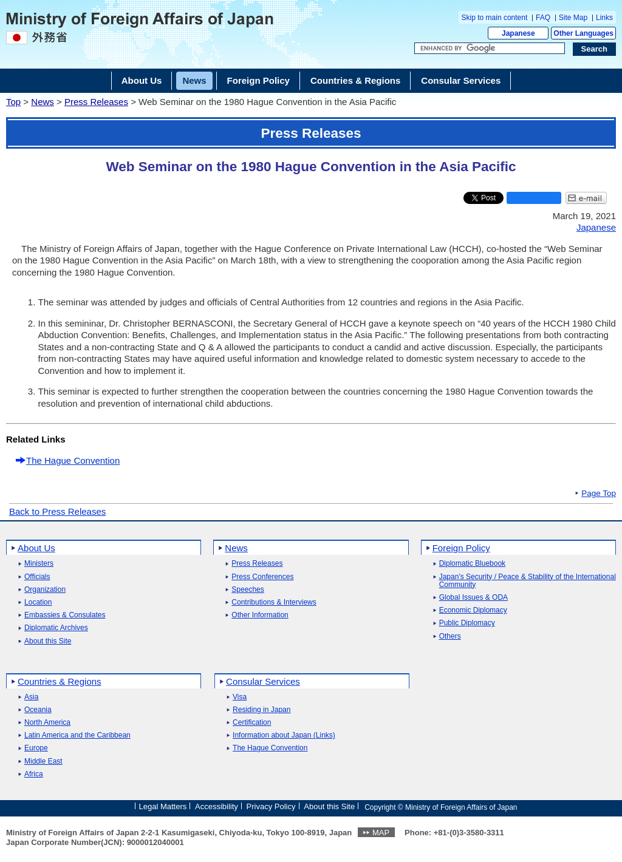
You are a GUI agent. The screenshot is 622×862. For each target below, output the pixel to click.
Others (450, 636)
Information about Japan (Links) (284, 735)
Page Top (598, 493)
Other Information (259, 615)
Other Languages (583, 33)
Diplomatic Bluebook (472, 564)
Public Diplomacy (467, 623)
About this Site (47, 641)
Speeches (247, 590)
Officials (37, 577)
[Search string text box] (489, 48)
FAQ (543, 17)
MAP (380, 832)
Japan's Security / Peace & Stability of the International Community (527, 581)
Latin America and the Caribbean (77, 735)
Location (38, 602)
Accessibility (216, 806)
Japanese (518, 33)
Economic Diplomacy (473, 610)
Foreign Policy (461, 548)
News (42, 102)
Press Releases (96, 102)
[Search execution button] (595, 49)
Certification (252, 723)
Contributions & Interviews (273, 602)
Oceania (38, 710)
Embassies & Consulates (64, 615)
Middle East (43, 761)
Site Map (573, 17)
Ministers (38, 564)
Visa (240, 697)
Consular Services (263, 681)
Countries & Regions (59, 681)
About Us (36, 548)
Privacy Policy (271, 806)
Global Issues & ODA (473, 598)
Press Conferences (262, 577)
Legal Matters (162, 806)
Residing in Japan (261, 710)
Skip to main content (495, 17)
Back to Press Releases (57, 511)
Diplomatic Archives (56, 628)
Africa (33, 774)
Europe (36, 748)
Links (604, 17)
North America (47, 723)
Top (13, 102)
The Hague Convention (73, 460)
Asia (31, 697)
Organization (45, 590)
